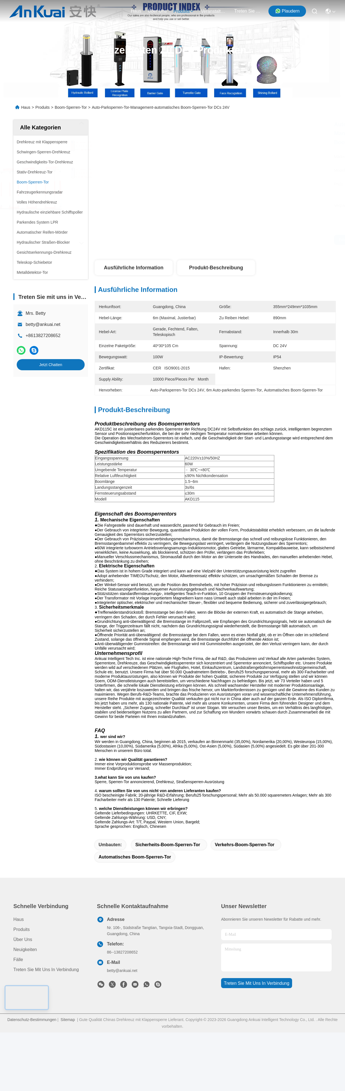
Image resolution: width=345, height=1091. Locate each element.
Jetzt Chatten (50, 364)
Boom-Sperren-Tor (71, 107)
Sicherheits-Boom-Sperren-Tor (167, 874)
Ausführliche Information (133, 267)
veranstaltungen (214, 11)
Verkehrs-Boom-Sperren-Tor (245, 874)
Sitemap (68, 1049)
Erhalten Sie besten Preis (268, 240)
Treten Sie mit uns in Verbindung (46, 998)
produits (183, 11)
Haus (136, 11)
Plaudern (287, 11)
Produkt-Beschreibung (216, 267)
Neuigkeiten (25, 978)
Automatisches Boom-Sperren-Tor (135, 886)
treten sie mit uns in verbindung (247, 11)
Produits (42, 107)
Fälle (18, 988)
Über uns (157, 11)
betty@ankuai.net (43, 324)
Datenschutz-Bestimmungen (31, 1049)
